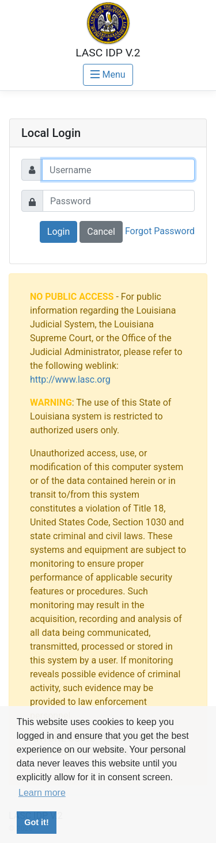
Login (58, 231)
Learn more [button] (42, 793)
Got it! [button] (36, 822)
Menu (107, 74)
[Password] (119, 201)
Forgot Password (160, 231)
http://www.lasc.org (70, 379)
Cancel (101, 231)
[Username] (118, 170)
